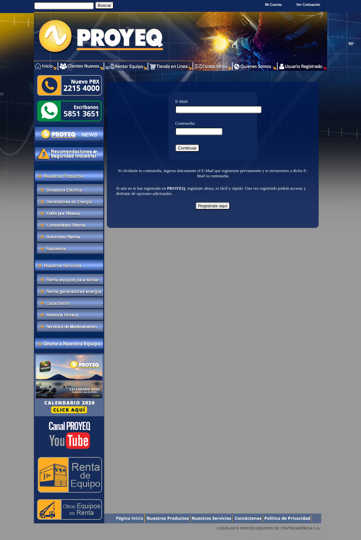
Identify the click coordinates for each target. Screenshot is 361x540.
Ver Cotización (309, 5)
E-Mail (181, 101)
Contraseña (184, 123)
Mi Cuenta (273, 5)
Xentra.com (313, 536)
